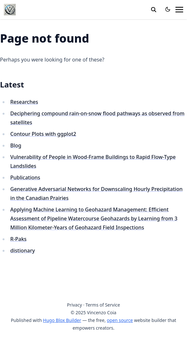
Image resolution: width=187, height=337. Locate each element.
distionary (22, 250)
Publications (25, 177)
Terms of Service (103, 305)
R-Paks (18, 238)
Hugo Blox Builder (62, 320)
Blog (15, 145)
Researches (24, 101)
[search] (153, 9)
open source (120, 320)
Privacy (74, 305)
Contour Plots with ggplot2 (43, 133)
